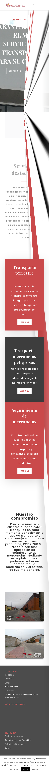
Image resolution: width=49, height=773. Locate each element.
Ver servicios (16, 71)
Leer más (35, 769)
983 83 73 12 (9, 678)
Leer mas (24, 479)
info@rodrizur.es (11, 686)
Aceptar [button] (26, 769)
